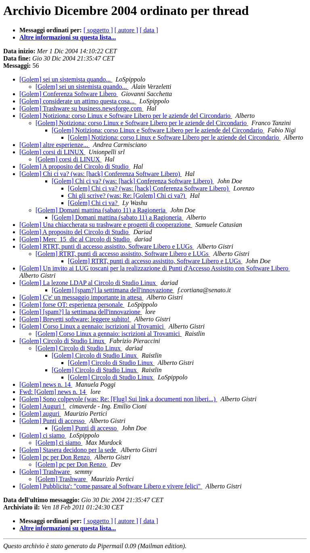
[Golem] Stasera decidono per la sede (68, 449)
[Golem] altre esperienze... (54, 144)
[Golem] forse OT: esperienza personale (71, 304)
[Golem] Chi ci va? (93, 202)
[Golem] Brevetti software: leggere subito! (75, 319)
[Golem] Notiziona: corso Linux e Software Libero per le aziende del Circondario (125, 115)
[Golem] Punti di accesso (52, 420)
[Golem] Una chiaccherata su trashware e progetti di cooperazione (105, 224)
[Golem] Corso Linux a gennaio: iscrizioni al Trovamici (92, 326)
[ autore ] (126, 30)
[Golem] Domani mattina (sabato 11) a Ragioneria (101, 210)
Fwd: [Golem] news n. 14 (53, 391)
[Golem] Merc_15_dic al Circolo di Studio (75, 239)
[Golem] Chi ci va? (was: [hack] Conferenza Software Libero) (100, 173)
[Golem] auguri (40, 413)
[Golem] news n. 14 (45, 384)
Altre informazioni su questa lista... (67, 37)
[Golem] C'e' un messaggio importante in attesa (81, 297)
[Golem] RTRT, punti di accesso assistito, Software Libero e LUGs (106, 246)
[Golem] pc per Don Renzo (55, 457)
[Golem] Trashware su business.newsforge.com (81, 108)
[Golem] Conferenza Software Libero (68, 93)
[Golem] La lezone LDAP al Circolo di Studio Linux (88, 282)
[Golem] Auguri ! (42, 406)
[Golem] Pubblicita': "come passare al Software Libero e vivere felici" (110, 486)
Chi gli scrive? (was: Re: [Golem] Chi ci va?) (127, 195)
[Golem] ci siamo (42, 435)
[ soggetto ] (98, 30)
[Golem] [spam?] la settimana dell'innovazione (113, 290)
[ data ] (149, 30)
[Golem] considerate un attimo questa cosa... (77, 101)
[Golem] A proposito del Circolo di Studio (74, 166)
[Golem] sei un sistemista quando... (65, 79)
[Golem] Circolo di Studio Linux (62, 340)
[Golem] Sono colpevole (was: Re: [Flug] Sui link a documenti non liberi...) (118, 399)
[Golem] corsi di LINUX (52, 152)
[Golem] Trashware (45, 471)
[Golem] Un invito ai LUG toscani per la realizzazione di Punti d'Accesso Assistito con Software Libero (154, 268)
